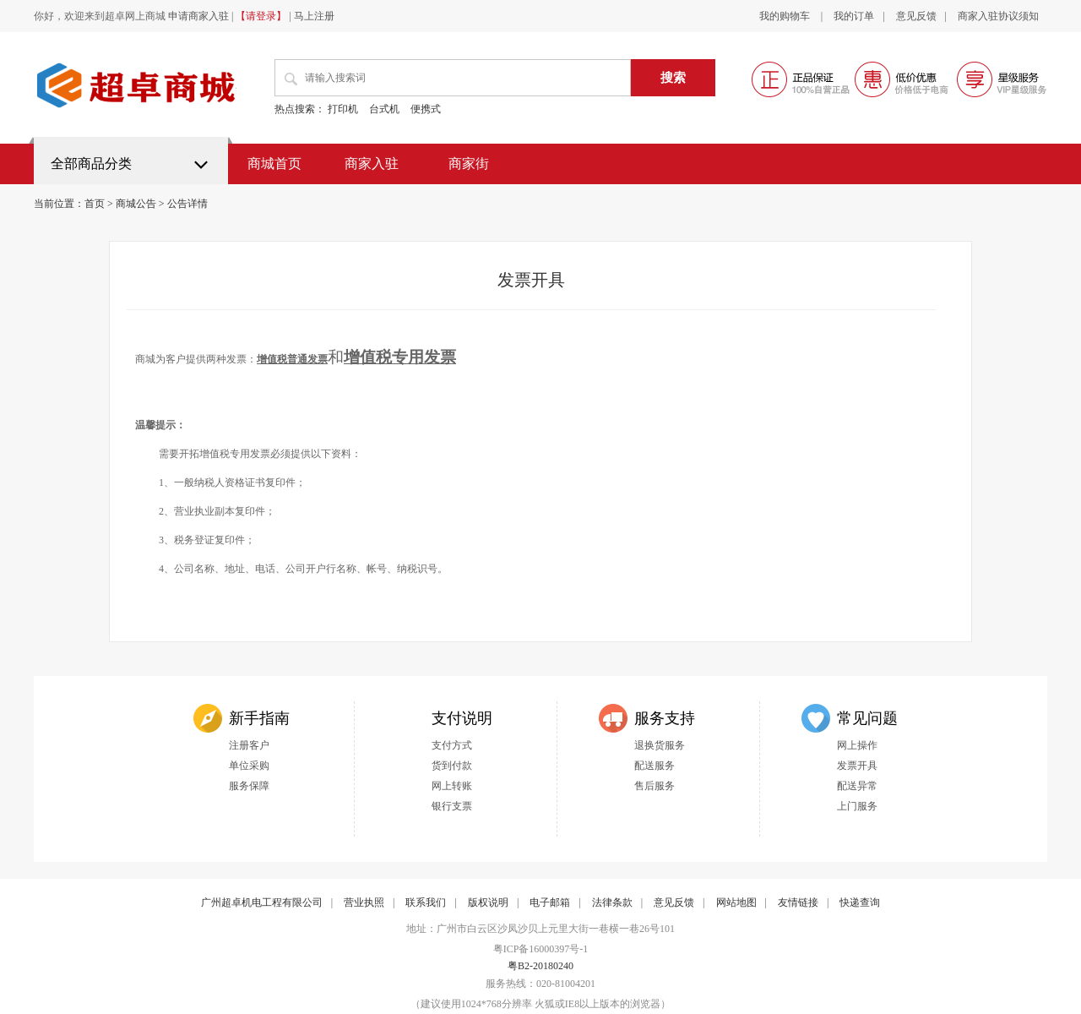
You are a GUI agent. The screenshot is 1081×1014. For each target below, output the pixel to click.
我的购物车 (785, 16)
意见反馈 (916, 16)
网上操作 (857, 745)
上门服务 (857, 806)
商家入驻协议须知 (998, 16)
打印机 (343, 109)
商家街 (468, 163)
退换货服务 (659, 745)
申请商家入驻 (198, 16)
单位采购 (249, 765)
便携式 (425, 109)
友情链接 (798, 902)
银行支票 (452, 806)
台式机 (384, 109)
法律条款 (612, 902)
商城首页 (274, 163)
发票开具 (857, 765)
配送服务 (654, 765)
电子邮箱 (550, 902)
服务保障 (249, 786)
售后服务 (654, 786)
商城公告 (136, 204)
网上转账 (452, 786)
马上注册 (314, 16)
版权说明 (488, 902)
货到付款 (452, 765)
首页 (94, 204)
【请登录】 (261, 16)
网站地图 (736, 902)
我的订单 (854, 16)
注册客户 (249, 745)
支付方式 (452, 745)
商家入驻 (372, 163)
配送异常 (857, 786)
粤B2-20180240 (540, 966)
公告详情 (187, 204)
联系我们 (425, 902)
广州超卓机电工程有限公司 (262, 902)
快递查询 (859, 902)
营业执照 (364, 902)
